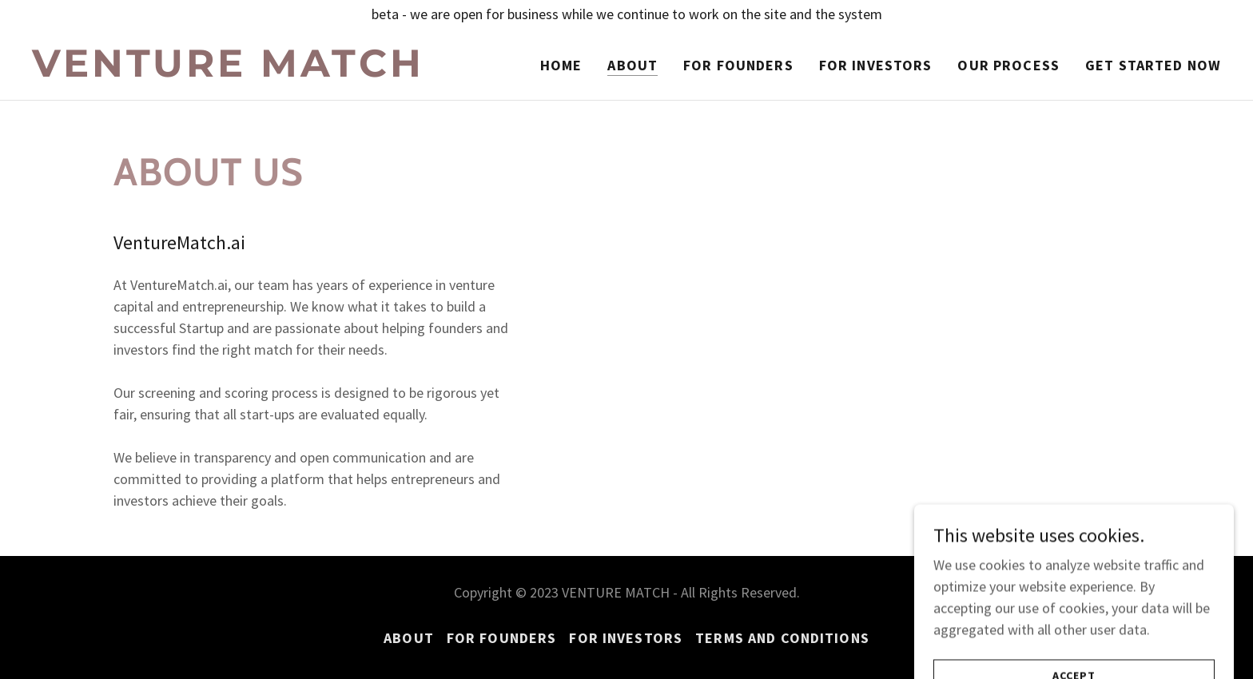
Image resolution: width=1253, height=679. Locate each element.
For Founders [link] (738, 65)
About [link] (632, 65)
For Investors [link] (876, 65)
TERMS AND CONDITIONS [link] (782, 638)
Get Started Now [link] (1153, 65)
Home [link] (561, 65)
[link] (240, 71)
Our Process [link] (1008, 65)
